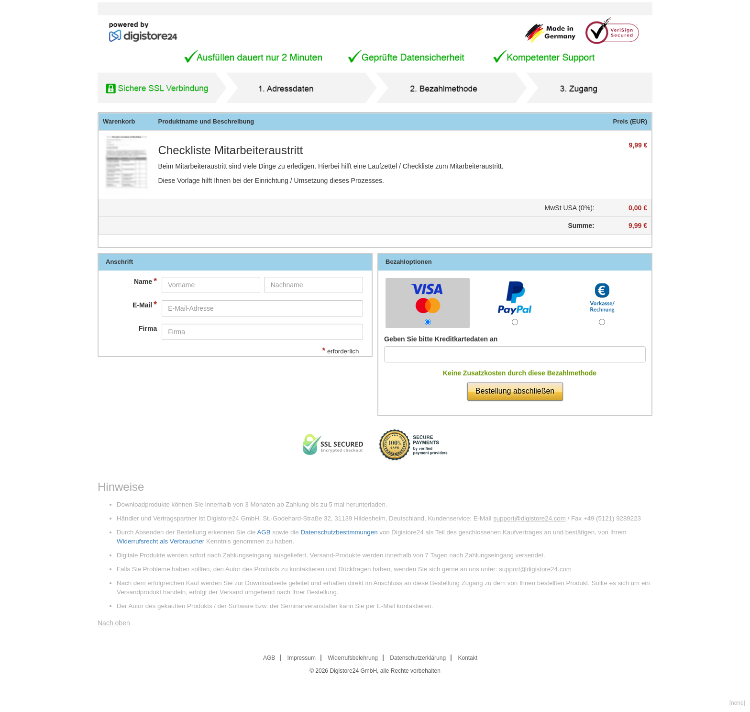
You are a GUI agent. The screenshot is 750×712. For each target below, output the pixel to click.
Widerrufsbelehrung (353, 658)
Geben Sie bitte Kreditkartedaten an (440, 339)
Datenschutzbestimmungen (338, 532)
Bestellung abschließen (514, 391)
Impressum (301, 658)
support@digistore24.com (529, 518)
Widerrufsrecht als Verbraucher (160, 541)
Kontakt (467, 658)
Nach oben (114, 623)
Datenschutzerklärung (418, 658)
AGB (263, 532)
